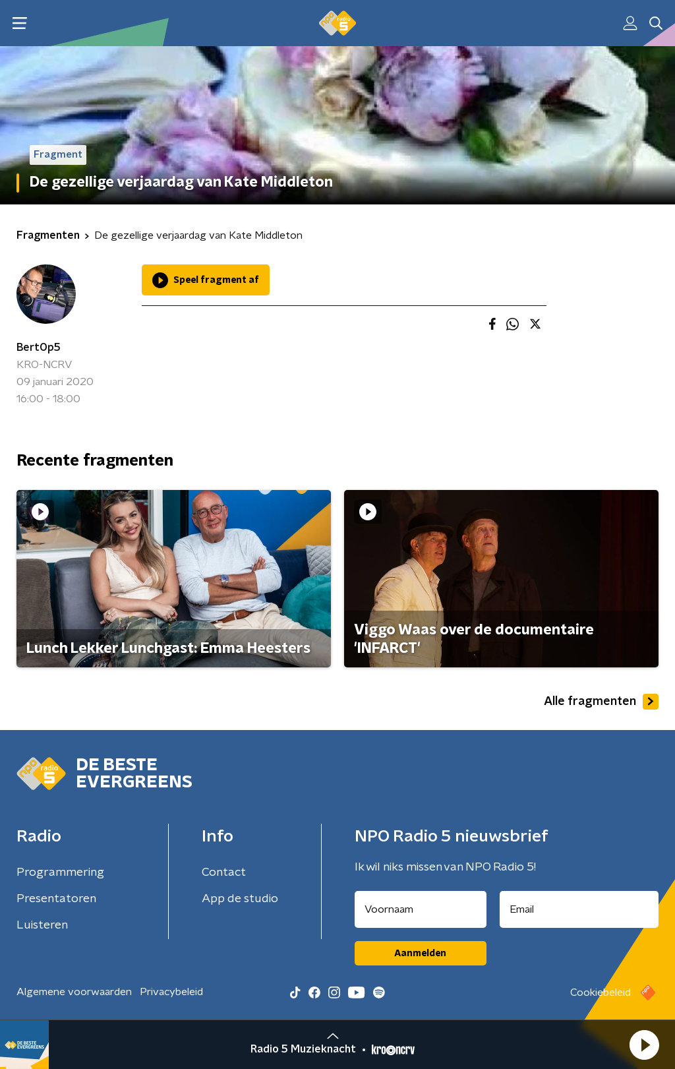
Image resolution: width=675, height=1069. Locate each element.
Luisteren (42, 925)
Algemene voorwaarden (74, 992)
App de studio (240, 899)
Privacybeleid (171, 992)
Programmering (60, 872)
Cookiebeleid (600, 992)
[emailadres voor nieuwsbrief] (579, 909)
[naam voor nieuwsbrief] (420, 909)
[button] (644, 1044)
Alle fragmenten (601, 702)
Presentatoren (56, 899)
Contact (224, 872)
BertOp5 (38, 347)
